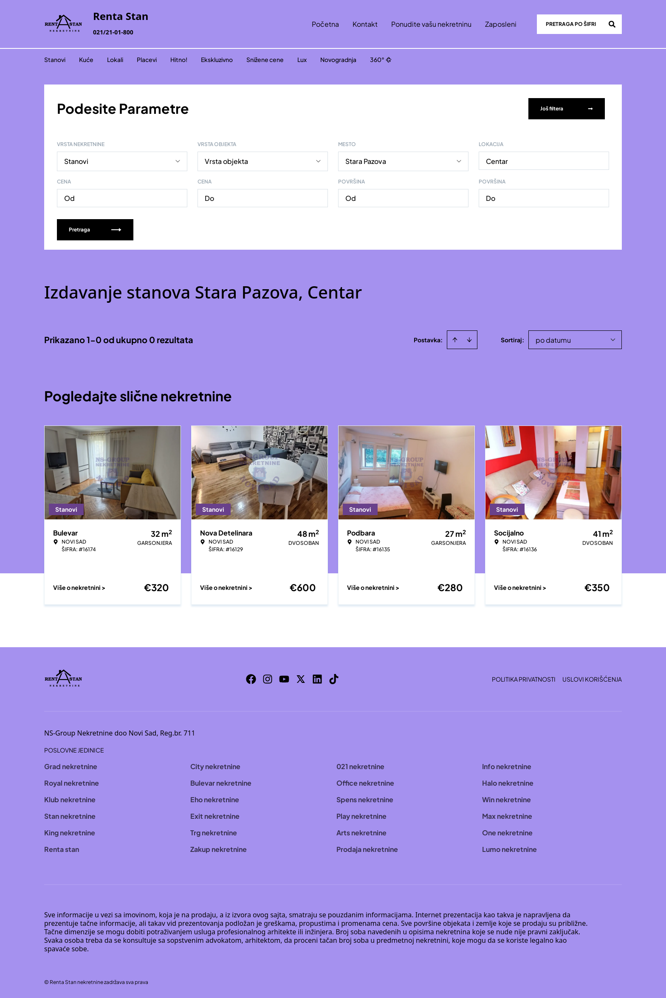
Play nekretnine (361, 815)
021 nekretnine (360, 765)
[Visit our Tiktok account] (334, 678)
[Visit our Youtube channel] (284, 678)
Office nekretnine (365, 782)
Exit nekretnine (215, 815)
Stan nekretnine (70, 815)
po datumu (553, 339)
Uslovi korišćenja (592, 678)
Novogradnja (338, 59)
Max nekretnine (507, 815)
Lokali (115, 59)
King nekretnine (69, 831)
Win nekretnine (506, 798)
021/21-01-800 (113, 32)
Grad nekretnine (70, 765)
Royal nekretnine (71, 782)
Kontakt (365, 24)
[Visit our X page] (301, 678)
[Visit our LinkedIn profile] (317, 678)
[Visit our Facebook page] (251, 678)
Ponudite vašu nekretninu (431, 24)
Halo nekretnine (507, 782)
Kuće (86, 59)
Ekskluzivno (217, 59)
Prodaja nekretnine (367, 848)
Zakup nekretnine (218, 848)
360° (381, 59)
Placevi (147, 59)
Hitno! (178, 59)
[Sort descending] (469, 339)
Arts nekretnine (361, 831)
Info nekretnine (506, 765)
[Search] (612, 24)
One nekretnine (507, 831)
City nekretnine (215, 765)
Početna (325, 24)
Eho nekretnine (214, 798)
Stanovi (54, 59)
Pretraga (95, 229)
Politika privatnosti (524, 678)
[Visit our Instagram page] (267, 678)
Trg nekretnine (213, 831)
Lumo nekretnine (509, 848)
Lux (302, 59)
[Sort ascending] (455, 339)
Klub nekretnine (70, 798)
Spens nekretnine (364, 798)
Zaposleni (500, 24)
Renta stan (61, 848)
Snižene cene (265, 59)
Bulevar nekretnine (220, 782)
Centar (497, 160)
